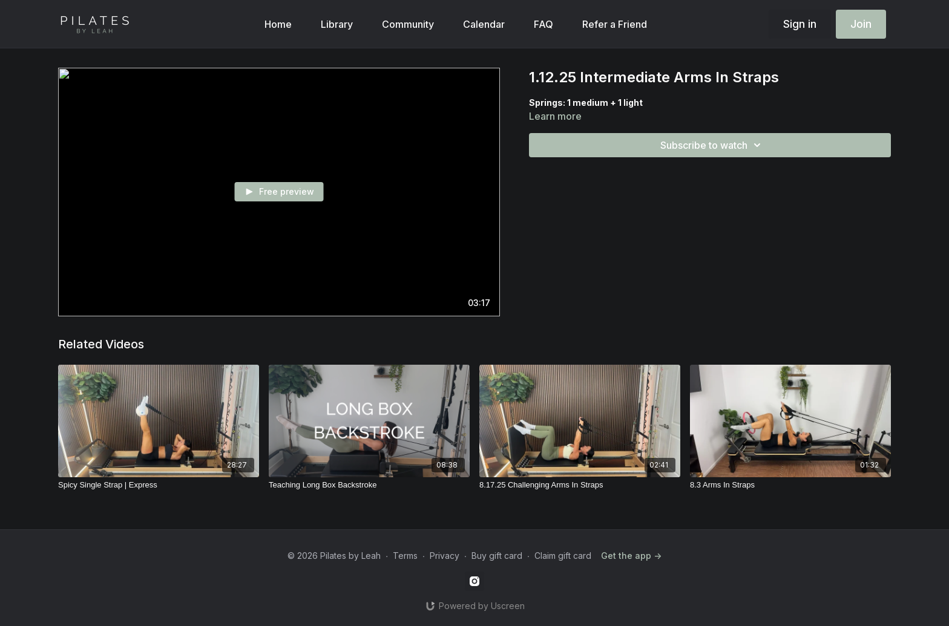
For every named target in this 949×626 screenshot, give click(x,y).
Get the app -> (631, 555)
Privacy (444, 555)
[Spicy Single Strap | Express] (158, 485)
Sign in (799, 24)
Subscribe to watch (712, 145)
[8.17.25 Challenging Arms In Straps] (579, 485)
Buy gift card (496, 555)
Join (861, 24)
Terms (405, 555)
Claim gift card (562, 555)
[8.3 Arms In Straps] (790, 485)
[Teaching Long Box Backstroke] (369, 485)
